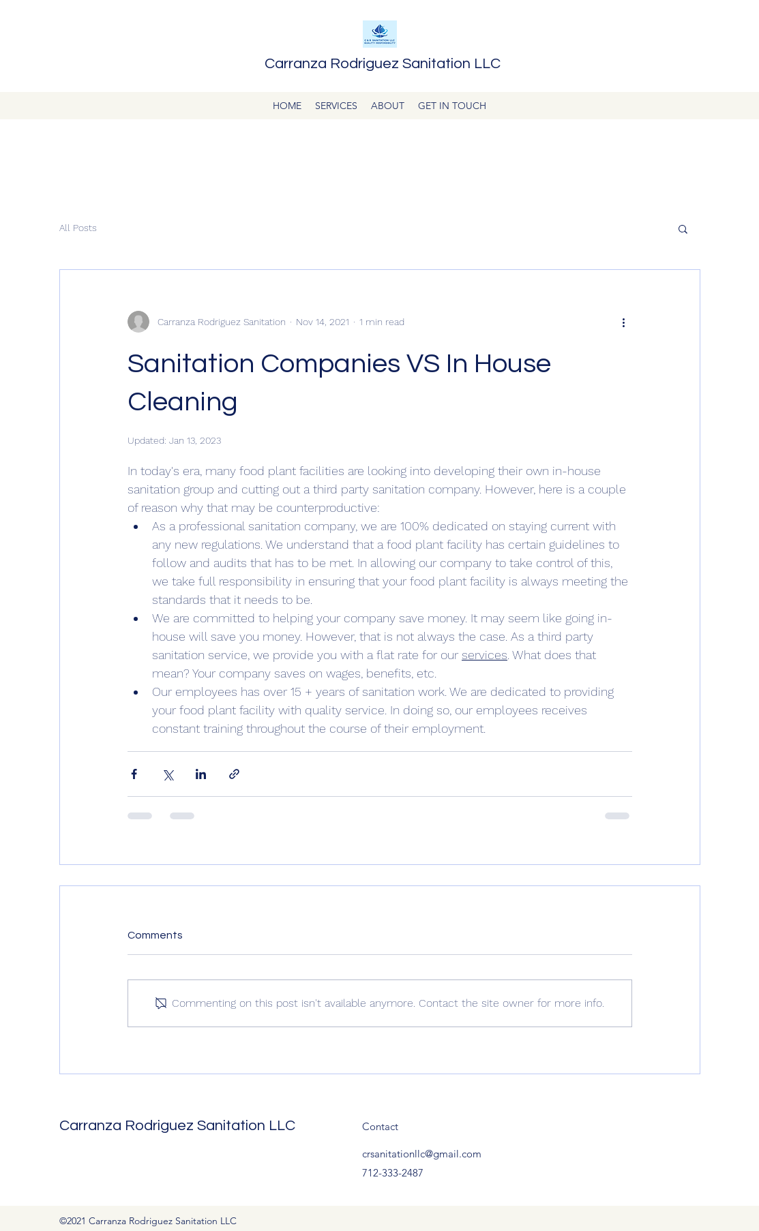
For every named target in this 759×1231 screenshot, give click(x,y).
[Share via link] (234, 774)
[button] (682, 228)
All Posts (78, 227)
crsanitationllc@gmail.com (421, 1153)
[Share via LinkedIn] (200, 774)
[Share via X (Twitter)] (167, 774)
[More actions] (624, 322)
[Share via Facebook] (134, 774)
